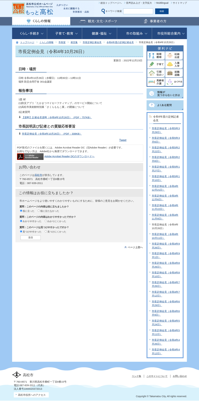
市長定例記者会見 (92, 42)
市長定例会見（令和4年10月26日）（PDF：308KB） (52, 133)
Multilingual (162, 3)
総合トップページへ (111, 3)
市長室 (62, 42)
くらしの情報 (46, 42)
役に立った (28, 211)
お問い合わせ (180, 376)
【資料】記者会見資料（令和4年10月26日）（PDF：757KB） (57, 117)
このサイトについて (157, 376)
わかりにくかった (56, 221)
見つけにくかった (56, 231)
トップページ (27, 42)
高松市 (38, 175)
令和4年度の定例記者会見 (120, 42)
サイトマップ (180, 3)
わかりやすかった (32, 221)
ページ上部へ (135, 247)
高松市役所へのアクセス (32, 394)
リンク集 (136, 376)
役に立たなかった (49, 211)
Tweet (122, 140)
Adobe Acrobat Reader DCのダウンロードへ (55, 156)
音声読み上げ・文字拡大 (139, 3)
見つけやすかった (32, 231)
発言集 (74, 42)
